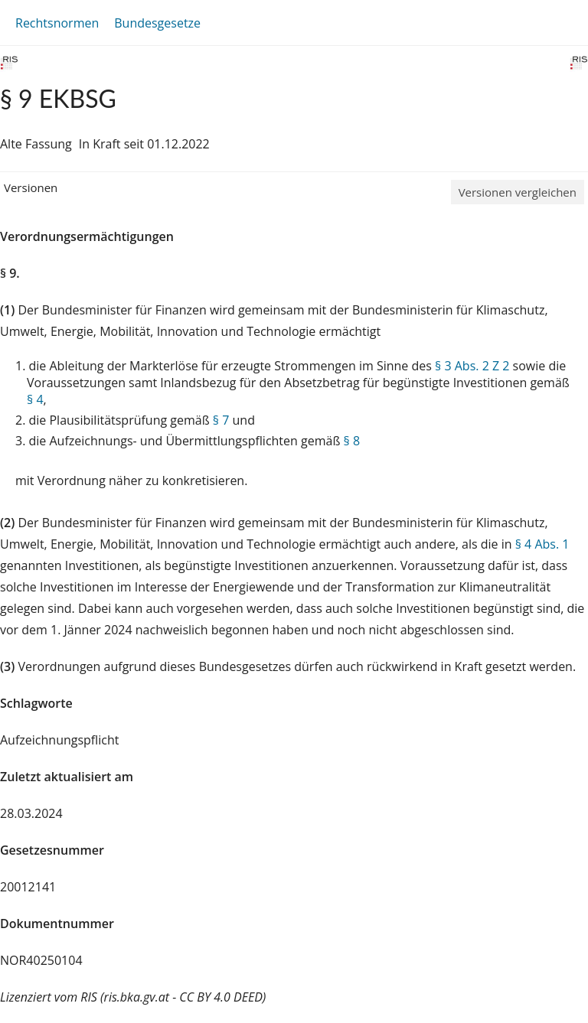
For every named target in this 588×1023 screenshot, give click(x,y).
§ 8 (352, 440)
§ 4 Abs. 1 (542, 544)
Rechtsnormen (57, 23)
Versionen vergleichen (518, 192)
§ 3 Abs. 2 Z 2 (472, 365)
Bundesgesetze (157, 23)
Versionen (30, 187)
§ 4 (35, 399)
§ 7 (221, 420)
